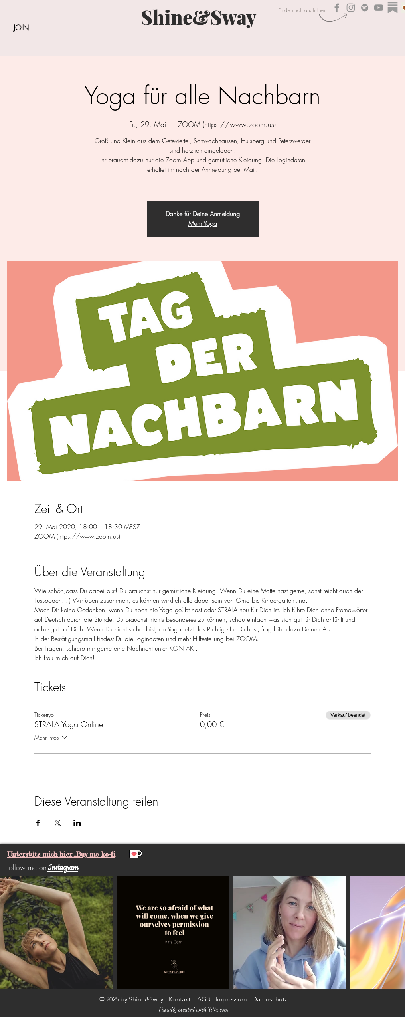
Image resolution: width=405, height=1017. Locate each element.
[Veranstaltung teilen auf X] (57, 823)
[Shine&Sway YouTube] (378, 7)
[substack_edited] (392, 7)
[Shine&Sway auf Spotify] (364, 7)
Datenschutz (269, 999)
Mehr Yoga (202, 223)
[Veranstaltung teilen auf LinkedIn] (77, 823)
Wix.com (218, 1009)
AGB (203, 999)
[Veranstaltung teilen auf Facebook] (38, 823)
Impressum (231, 999)
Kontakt (179, 999)
